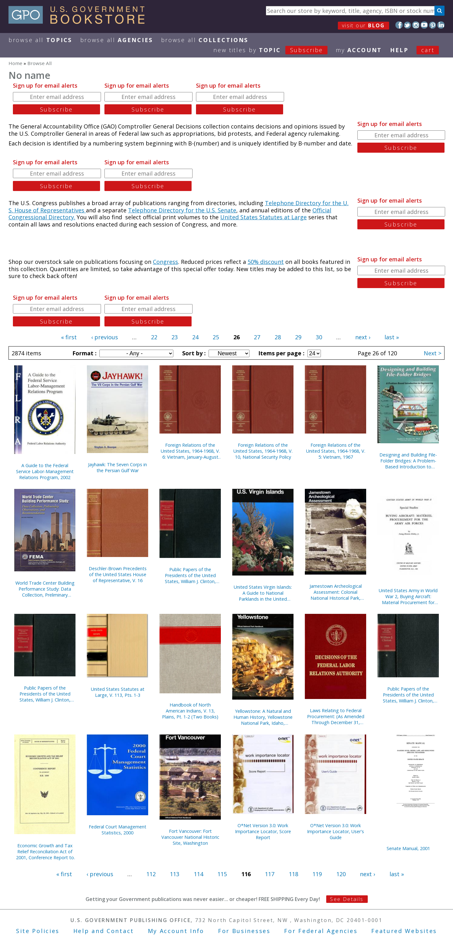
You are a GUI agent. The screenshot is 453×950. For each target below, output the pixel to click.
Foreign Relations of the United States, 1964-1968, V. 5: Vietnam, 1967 (335, 451)
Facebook (399, 25)
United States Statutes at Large (263, 217)
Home (15, 63)
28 (278, 337)
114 (198, 874)
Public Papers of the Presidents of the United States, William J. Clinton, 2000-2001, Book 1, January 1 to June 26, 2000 (45, 694)
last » (391, 337)
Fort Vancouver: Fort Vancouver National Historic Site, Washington (190, 837)
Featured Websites (404, 931)
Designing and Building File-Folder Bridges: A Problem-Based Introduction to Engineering (408, 461)
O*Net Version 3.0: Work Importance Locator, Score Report (263, 831)
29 (298, 337)
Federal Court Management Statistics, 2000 (117, 830)
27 (257, 337)
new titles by (274, 50)
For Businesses (244, 931)
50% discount (266, 261)
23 (174, 337)
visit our (363, 25)
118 (293, 874)
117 (269, 874)
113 (174, 874)
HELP (399, 50)
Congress (165, 261)
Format (83, 353)
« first (69, 337)
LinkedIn (441, 25)
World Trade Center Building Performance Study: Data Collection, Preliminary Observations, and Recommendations (45, 589)
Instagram (415, 25)
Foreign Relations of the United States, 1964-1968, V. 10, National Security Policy (263, 451)
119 (317, 874)
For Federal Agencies (320, 931)
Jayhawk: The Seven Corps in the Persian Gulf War (117, 467)
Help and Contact (103, 931)
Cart (427, 50)
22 (154, 337)
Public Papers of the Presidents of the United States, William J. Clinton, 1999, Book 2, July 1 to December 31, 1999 (408, 695)
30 (319, 337)
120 (341, 874)
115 (222, 874)
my (359, 50)
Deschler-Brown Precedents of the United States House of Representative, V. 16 (118, 574)
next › (362, 337)
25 (216, 337)
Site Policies (37, 931)
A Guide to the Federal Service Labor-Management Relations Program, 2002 (45, 471)
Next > (432, 353)
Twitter (407, 25)
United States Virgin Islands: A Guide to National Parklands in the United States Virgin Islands (263, 593)
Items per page (280, 353)
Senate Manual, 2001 (408, 848)
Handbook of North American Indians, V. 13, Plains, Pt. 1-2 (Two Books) (190, 711)
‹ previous (104, 337)
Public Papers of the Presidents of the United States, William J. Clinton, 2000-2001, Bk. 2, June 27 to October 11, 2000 (190, 575)
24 (195, 337)
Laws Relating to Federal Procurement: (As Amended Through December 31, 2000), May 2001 (335, 716)
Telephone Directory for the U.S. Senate (182, 210)
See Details (346, 899)
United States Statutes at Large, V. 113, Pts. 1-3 (117, 692)
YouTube (424, 25)
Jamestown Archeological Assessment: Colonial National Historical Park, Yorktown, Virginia (336, 592)
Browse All (40, 40)
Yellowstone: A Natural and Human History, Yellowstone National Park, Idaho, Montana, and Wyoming (263, 717)
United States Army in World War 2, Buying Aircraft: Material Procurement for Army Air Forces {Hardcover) (408, 596)
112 (151, 874)
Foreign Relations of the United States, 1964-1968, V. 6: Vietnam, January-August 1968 (190, 451)
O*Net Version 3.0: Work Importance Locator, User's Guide (335, 831)
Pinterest (432, 25)
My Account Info (176, 931)
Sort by (193, 353)
